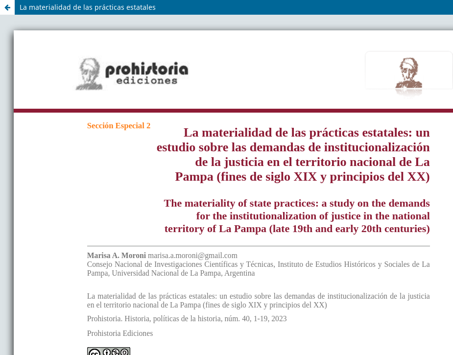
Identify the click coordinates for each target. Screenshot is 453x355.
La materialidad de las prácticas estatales (88, 7)
